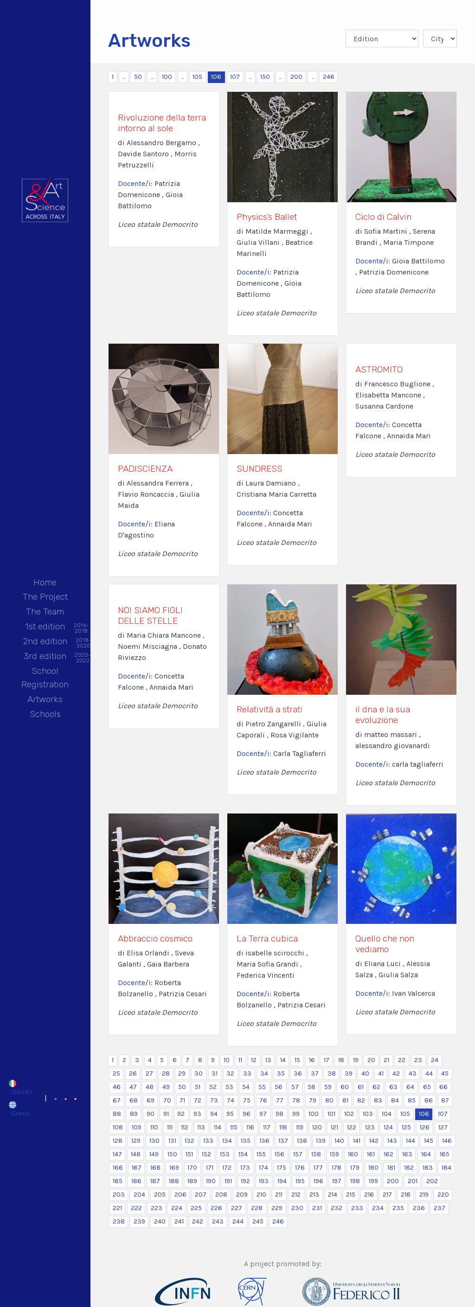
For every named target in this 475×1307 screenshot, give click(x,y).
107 (235, 77)
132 (189, 1141)
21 (386, 1060)
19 (356, 1060)
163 (407, 1154)
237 (439, 1208)
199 (373, 1181)
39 (349, 1073)
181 (391, 1168)
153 (225, 1154)
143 (392, 1141)
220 (443, 1194)
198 (355, 1181)
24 (434, 1060)
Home (45, 582)
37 (315, 1073)
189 (192, 1181)
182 (409, 1168)
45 (445, 1073)
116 (250, 1127)
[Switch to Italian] (20, 1087)
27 (149, 1073)
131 (172, 1141)
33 (247, 1073)
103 (368, 1114)
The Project (45, 596)
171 (209, 1168)
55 (262, 1087)
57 (295, 1087)
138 (302, 1141)
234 (378, 1208)
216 (369, 1194)
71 (182, 1100)
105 (197, 77)
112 (184, 1127)
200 (296, 77)
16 (312, 1060)
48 (150, 1087)
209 (242, 1194)
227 (236, 1208)
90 (150, 1114)
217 (387, 1194)
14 (283, 1060)
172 (226, 1168)
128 (117, 1141)
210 (261, 1194)
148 (136, 1154)
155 (261, 1154)
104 (387, 1114)
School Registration (45, 678)
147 (117, 1154)
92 (181, 1114)
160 (353, 1154)
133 (208, 1141)
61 (361, 1087)
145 (428, 1141)
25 (116, 1073)
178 (336, 1168)
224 (176, 1208)
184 (446, 1168)
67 (117, 1100)
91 (166, 1114)
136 (264, 1141)
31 (215, 1073)
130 (154, 1141)
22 (401, 1060)
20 (371, 1060)
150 (265, 77)
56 (278, 1087)
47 (133, 1087)
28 (166, 1073)
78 (296, 1100)
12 (254, 1060)
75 (246, 1100)
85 (412, 1100)
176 (300, 1168)
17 (326, 1060)
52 (213, 1087)
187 (155, 1181)
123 (370, 1127)
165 (444, 1154)
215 (350, 1194)
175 (281, 1168)
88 (117, 1114)
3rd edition (45, 657)
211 (278, 1194)
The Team (45, 611)
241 (179, 1221)
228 (257, 1208)
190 (211, 1181)
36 (298, 1073)
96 (246, 1114)
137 (283, 1141)
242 (197, 1221)
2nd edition (45, 642)
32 (230, 1073)
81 (345, 1100)
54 (246, 1087)
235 (398, 1208)
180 (373, 1168)
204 (139, 1194)
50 (138, 77)
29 (182, 1073)
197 (336, 1181)
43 (413, 1073)
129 (136, 1141)
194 (282, 1181)
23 (418, 1060)
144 (410, 1141)
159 (334, 1154)
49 (166, 1087)
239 (139, 1221)
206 (180, 1194)
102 (349, 1114)
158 (316, 1154)
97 (263, 1114)
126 (425, 1127)
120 (317, 1127)
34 (264, 1073)
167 (136, 1168)
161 (371, 1154)
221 (117, 1208)
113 (201, 1127)
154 (243, 1154)
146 (447, 1141)
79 (312, 1100)
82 (361, 1100)
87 (445, 1100)
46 (117, 1087)
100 (167, 77)
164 (426, 1154)
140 (339, 1141)
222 (136, 1208)
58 (311, 1087)
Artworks (45, 699)
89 (134, 1114)
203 (119, 1194)
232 (336, 1208)
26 (133, 1073)
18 (341, 1060)
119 (299, 1127)
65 (427, 1087)
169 (174, 1168)
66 (443, 1087)
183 (428, 1168)
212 (296, 1194)
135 (245, 1141)
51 (197, 1087)
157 (297, 1154)
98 (279, 1114)
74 (230, 1100)
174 (263, 1168)
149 (154, 1154)
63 (393, 1087)
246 (328, 77)
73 (214, 1100)
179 (354, 1168)
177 (318, 1168)
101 (331, 1114)
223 (156, 1208)
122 (351, 1127)
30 (198, 1073)
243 (218, 1221)
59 (328, 1087)
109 (136, 1127)
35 (281, 1073)
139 (321, 1141)
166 (118, 1168)
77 (279, 1100)
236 (419, 1208)
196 (318, 1181)
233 (357, 1208)
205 (160, 1194)
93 (197, 1114)
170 (192, 1168)
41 (381, 1073)
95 (230, 1114)
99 (296, 1114)
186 (136, 1181)
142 (374, 1141)
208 (221, 1194)
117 (266, 1127)
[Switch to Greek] (20, 1109)
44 (429, 1073)
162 (388, 1154)
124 (388, 1127)
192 (245, 1181)
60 (344, 1087)
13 (268, 1060)
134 (227, 1141)
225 (196, 1208)
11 (240, 1060)
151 (189, 1154)
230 (297, 1208)
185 (117, 1181)
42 (396, 1073)
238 (119, 1221)
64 (410, 1087)
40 (365, 1073)
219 (424, 1194)
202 (432, 1181)
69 (150, 1100)
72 (197, 1100)
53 (229, 1087)
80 (329, 1100)
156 (279, 1154)
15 (297, 1060)
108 (118, 1127)
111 (170, 1127)
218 (406, 1194)
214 (332, 1194)
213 (314, 1194)
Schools (45, 714)
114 (217, 1127)
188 (174, 1181)
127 (443, 1127)
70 (167, 1100)
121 (334, 1127)
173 (245, 1168)
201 (412, 1181)
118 (283, 1127)
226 (216, 1208)
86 (428, 1100)
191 (228, 1181)
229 (276, 1208)
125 (406, 1127)
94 (214, 1114)
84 (395, 1100)
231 (317, 1208)
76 (263, 1100)
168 (155, 1168)
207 (200, 1194)
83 (378, 1100)
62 (376, 1087)
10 (227, 1060)
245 (257, 1221)
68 (133, 1100)
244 (238, 1221)
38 (331, 1073)
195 (300, 1181)
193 (264, 1181)
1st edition (45, 627)
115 (234, 1127)
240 (160, 1221)
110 (154, 1127)
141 (356, 1141)
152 (206, 1154)
